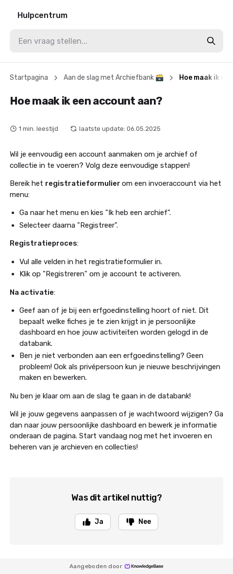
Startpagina (29, 77)
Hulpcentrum (42, 15)
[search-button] (211, 41)
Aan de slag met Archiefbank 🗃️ (114, 77)
